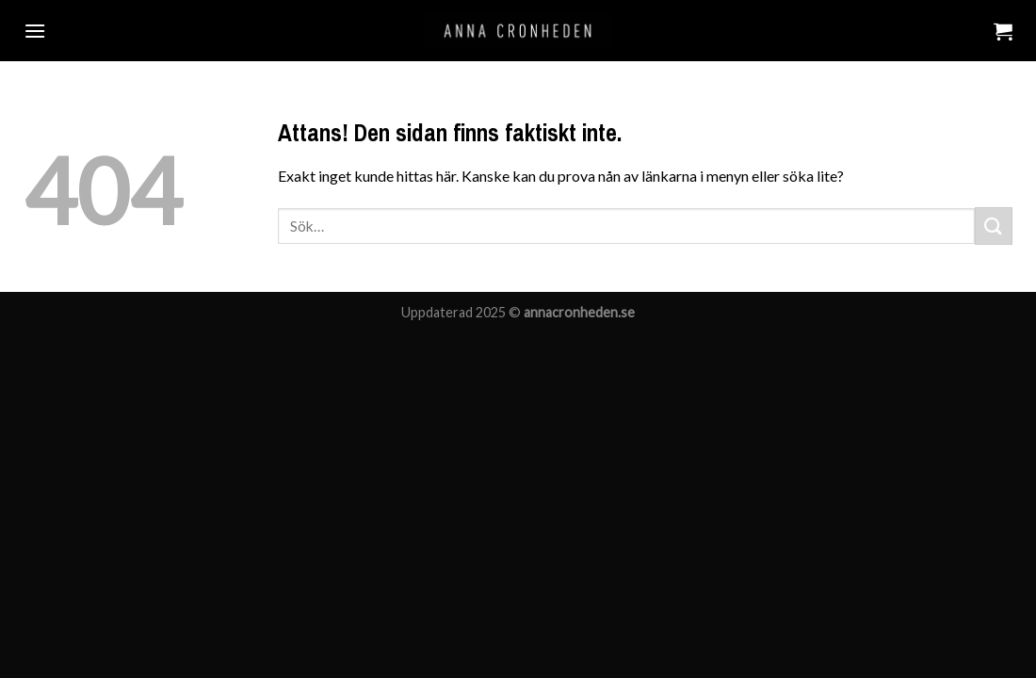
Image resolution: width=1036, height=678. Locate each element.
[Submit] (993, 225)
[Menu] (35, 31)
